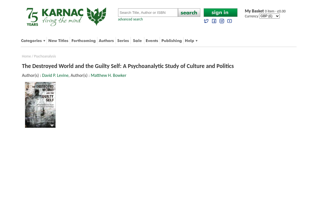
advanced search (130, 19)
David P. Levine (55, 75)
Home (26, 56)
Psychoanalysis (45, 56)
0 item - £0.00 (265, 11)
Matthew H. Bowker (108, 75)
